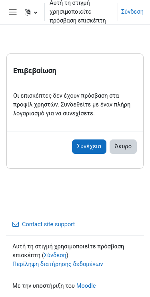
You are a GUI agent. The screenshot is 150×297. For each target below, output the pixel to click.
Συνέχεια (89, 146)
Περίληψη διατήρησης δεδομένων (57, 264)
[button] (31, 12)
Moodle (86, 285)
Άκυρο (123, 146)
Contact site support (43, 224)
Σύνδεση (132, 11)
